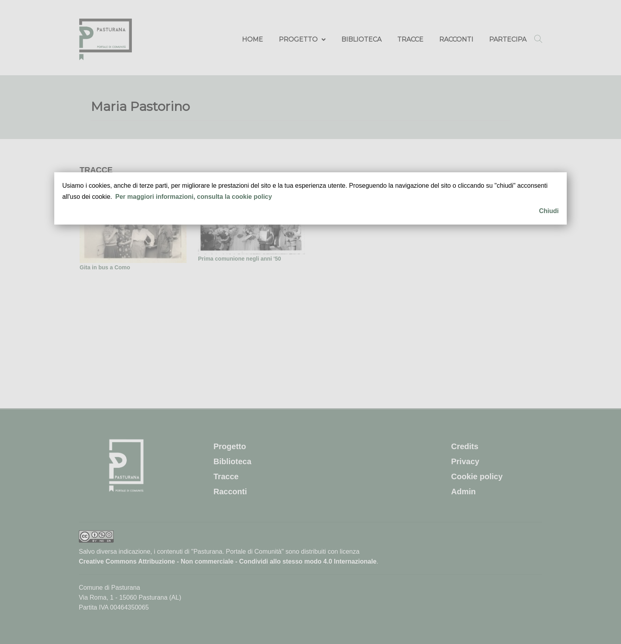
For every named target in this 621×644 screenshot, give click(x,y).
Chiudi (549, 211)
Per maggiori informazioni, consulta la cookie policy (193, 196)
